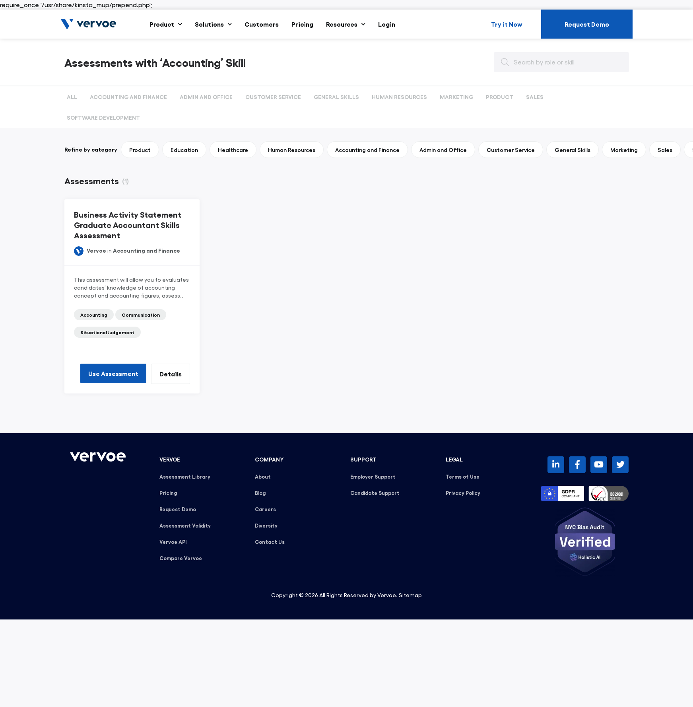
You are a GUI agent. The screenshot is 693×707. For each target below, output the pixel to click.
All (72, 96)
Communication (141, 314)
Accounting (93, 314)
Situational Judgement (107, 332)
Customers (262, 24)
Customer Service (273, 96)
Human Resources (399, 96)
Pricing (302, 24)
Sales (535, 96)
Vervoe (96, 250)
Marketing (456, 96)
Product (165, 24)
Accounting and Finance (128, 96)
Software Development (103, 117)
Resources (345, 24)
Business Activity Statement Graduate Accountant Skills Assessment (127, 224)
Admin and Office (206, 96)
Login (386, 24)
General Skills (336, 96)
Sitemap (410, 595)
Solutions (213, 24)
